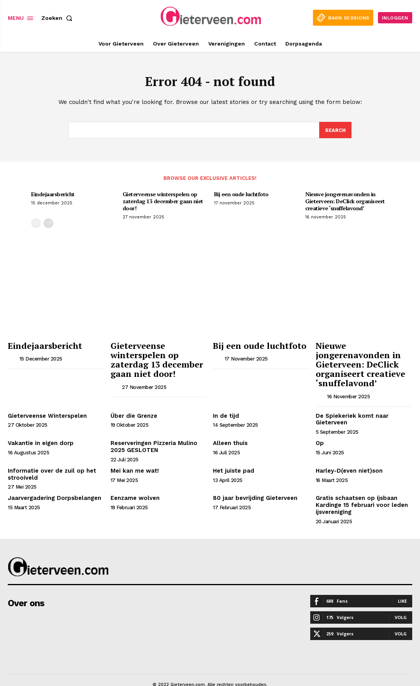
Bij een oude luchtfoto (241, 195)
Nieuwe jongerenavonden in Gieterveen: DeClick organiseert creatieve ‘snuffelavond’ (345, 202)
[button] (58, 18)
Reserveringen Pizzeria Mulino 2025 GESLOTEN (153, 432)
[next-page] (48, 225)
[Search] (335, 131)
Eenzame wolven (134, 483)
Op (319, 429)
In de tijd (225, 402)
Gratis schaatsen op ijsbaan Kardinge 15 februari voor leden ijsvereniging (359, 489)
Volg (401, 600)
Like (402, 584)
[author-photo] (13, 358)
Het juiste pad (232, 456)
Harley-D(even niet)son (348, 456)
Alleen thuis (229, 429)
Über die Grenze (133, 402)
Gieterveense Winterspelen (46, 402)
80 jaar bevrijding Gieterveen (253, 483)
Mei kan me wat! (133, 456)
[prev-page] (36, 225)
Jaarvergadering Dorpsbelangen (52, 483)
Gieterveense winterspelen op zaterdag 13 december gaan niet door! (163, 202)
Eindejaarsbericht (53, 195)
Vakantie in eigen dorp (38, 429)
